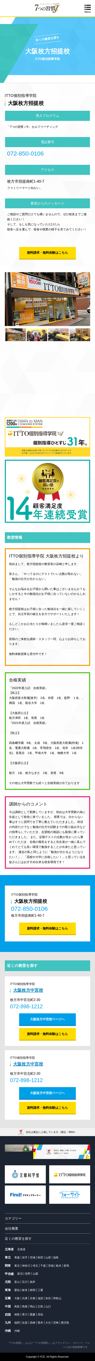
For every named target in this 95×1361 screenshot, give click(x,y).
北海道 (21, 1249)
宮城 (32, 1257)
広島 (40, 1306)
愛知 (17, 1290)
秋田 (40, 1257)
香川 (25, 1314)
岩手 (25, 1257)
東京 (17, 1265)
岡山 (32, 1306)
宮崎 (56, 1322)
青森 (17, 1257)
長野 (27, 1273)
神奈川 (26, 1265)
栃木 (58, 1265)
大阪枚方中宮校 (28, 990)
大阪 (17, 1298)
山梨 (35, 1273)
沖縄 (17, 1330)
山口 (48, 1306)
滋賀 (40, 1298)
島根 (25, 1306)
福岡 (17, 1322)
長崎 (32, 1322)
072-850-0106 (25, 153)
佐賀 (25, 1322)
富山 (17, 1281)
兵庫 (25, 1298)
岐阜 (25, 1290)
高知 (40, 1314)
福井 (32, 1281)
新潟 (20, 1273)
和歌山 (57, 1298)
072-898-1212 (26, 1006)
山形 (48, 1257)
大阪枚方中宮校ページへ (47, 1019)
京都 (32, 1298)
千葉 (43, 1265)
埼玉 (35, 1265)
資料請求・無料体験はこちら (47, 252)
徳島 (17, 1314)
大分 (48, 1322)
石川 (25, 1281)
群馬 (66, 1265)
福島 (56, 1257)
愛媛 (32, 1314)
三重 (40, 1290)
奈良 (48, 1298)
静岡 (32, 1290)
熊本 (40, 1322)
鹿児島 (65, 1322)
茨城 (51, 1265)
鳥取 (17, 1306)
